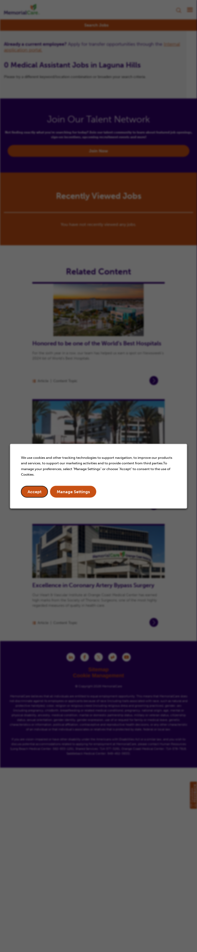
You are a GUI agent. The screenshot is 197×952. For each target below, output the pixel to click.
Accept (35, 491)
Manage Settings (73, 491)
